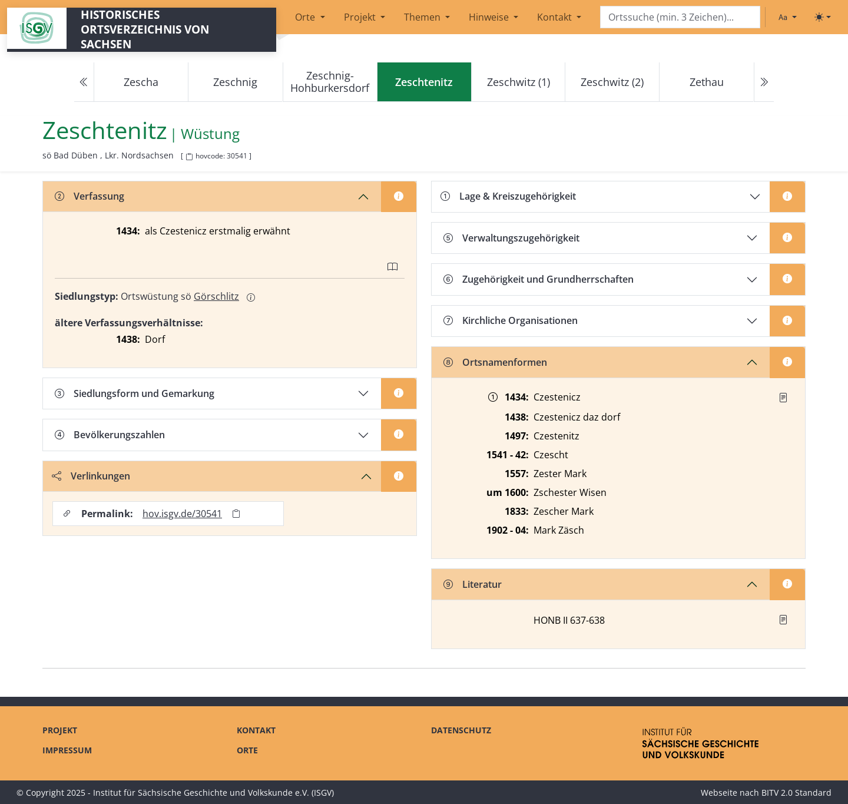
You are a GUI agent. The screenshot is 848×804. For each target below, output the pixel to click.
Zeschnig (235, 82)
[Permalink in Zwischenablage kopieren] (236, 514)
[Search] (680, 17)
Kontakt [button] (555, 17)
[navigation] (424, 82)
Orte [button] (306, 17)
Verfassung (89, 196)
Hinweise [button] (490, 17)
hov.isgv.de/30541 (182, 513)
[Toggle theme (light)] (823, 17)
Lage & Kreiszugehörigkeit (508, 196)
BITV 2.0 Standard (796, 792)
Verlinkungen (91, 475)
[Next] (764, 82)
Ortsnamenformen (495, 362)
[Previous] (84, 82)
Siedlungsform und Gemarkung (134, 393)
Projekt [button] (361, 17)
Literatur (472, 584)
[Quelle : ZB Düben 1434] (783, 397)
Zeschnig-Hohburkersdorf (329, 81)
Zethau (707, 82)
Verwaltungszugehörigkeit (511, 237)
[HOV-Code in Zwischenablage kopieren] (189, 157)
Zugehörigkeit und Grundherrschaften (538, 279)
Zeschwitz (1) (518, 82)
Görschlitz (216, 296)
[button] (783, 397)
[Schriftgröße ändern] (787, 17)
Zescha (141, 82)
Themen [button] (423, 17)
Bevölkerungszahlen (110, 434)
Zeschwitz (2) (612, 82)
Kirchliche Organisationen (510, 320)
